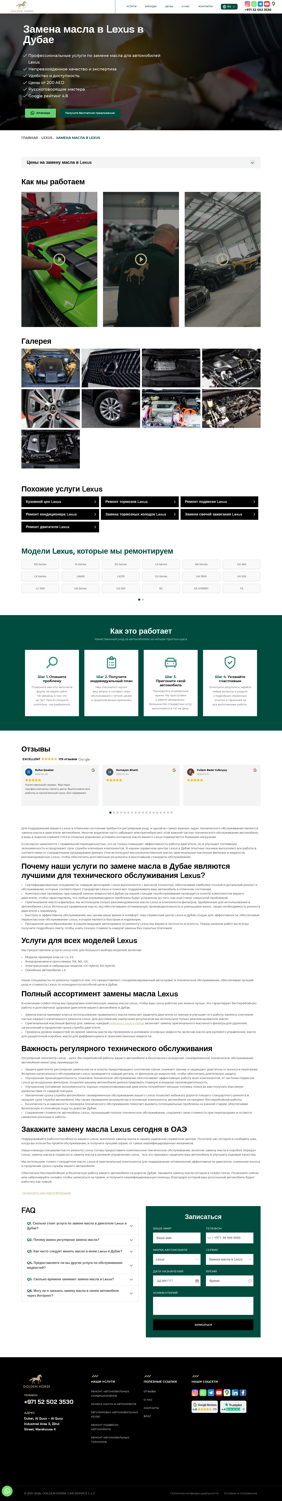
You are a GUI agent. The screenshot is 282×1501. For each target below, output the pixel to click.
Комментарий (165, 1292)
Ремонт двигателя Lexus (47, 527)
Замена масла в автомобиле (113, 1404)
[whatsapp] (254, 4)
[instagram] (247, 4)
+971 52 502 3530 (258, 9)
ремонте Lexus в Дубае (126, 1023)
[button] (139, 600)
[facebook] (243, 1392)
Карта (50, 1193)
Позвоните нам (33, 1193)
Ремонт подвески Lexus (206, 502)
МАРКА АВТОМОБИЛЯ (170, 1250)
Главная (29, 138)
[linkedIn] (234, 1392)
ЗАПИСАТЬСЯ (203, 1324)
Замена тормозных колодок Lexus (135, 514)
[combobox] (213, 1238)
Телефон (214, 1228)
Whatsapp (63, 1193)
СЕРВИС (212, 1250)
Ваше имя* (162, 1228)
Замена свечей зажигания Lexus (213, 514)
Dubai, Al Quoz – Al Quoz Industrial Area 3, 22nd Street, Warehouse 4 (43, 1424)
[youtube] (267, 4)
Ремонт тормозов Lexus (126, 502)
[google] (273, 4)
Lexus (46, 138)
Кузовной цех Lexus (43, 502)
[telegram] (260, 4)
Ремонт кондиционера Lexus (51, 514)
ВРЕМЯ (211, 1271)
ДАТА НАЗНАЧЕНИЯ (168, 1271)
